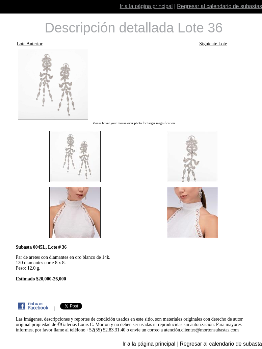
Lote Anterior (30, 43)
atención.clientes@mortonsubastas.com (201, 329)
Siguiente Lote (213, 43)
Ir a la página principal (146, 6)
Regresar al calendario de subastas (219, 6)
